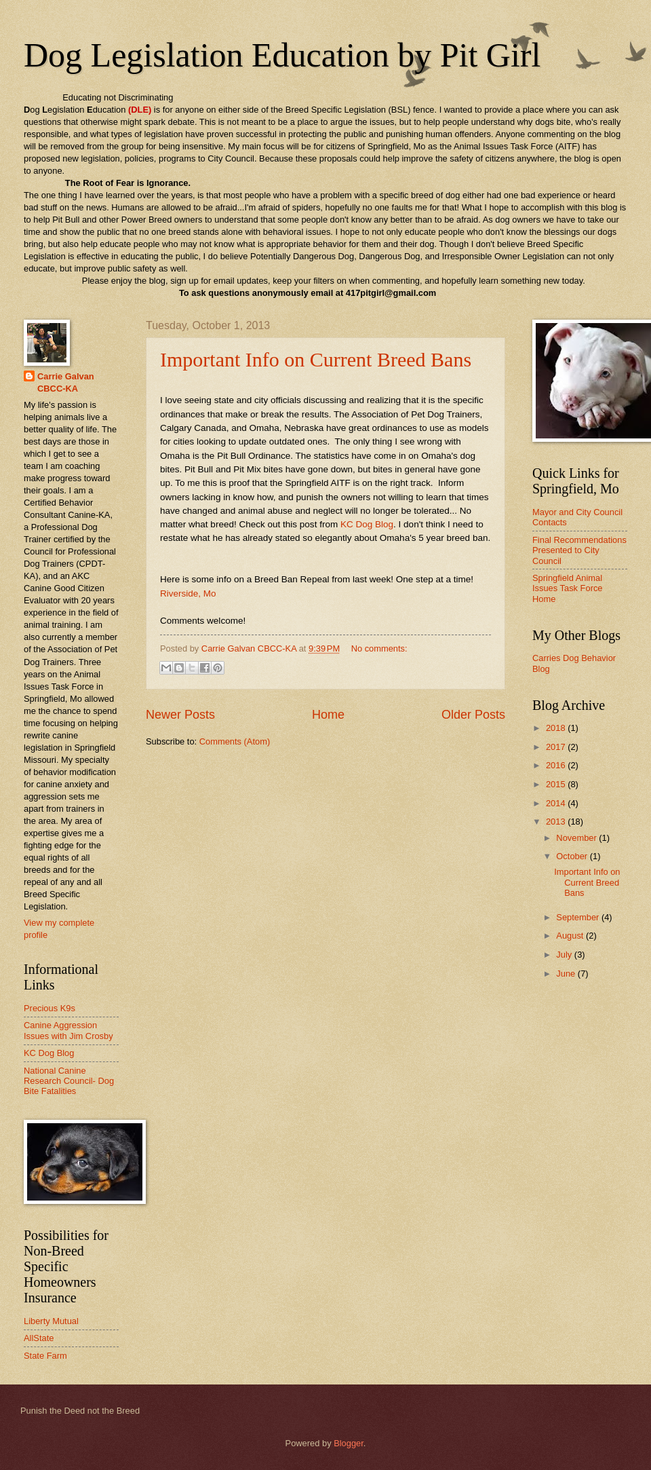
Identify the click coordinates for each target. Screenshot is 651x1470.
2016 (557, 765)
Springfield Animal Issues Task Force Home (567, 588)
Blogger (348, 1443)
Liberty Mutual (51, 1321)
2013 (557, 821)
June (567, 973)
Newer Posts (180, 714)
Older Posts (473, 714)
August (571, 935)
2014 (557, 803)
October (572, 856)
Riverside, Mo (188, 593)
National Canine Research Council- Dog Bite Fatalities (69, 1081)
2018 (557, 728)
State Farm (45, 1356)
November (577, 838)
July (565, 954)
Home (328, 714)
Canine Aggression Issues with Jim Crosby (68, 1030)
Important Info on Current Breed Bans (315, 359)
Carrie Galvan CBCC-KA (65, 382)
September (578, 917)
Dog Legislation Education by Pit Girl (282, 55)
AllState (39, 1338)
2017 (557, 747)
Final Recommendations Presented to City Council (579, 550)
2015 (557, 784)
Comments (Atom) (234, 741)
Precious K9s (49, 1008)
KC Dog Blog (366, 524)
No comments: (379, 648)
